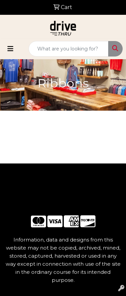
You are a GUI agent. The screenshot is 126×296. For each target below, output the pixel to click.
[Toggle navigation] (10, 48)
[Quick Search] (69, 49)
